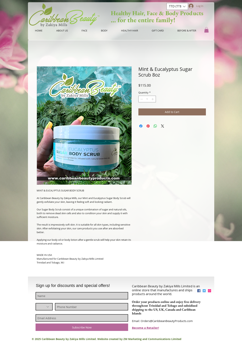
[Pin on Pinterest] (148, 126)
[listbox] (177, 6)
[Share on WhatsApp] (155, 126)
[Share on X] (162, 126)
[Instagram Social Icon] (209, 290)
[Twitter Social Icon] (204, 290)
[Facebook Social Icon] (198, 290)
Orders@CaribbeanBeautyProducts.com (167, 321)
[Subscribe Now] (82, 327)
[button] (177, 6)
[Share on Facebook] (141, 126)
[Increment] (153, 99)
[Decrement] (141, 99)
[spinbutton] (147, 99)
